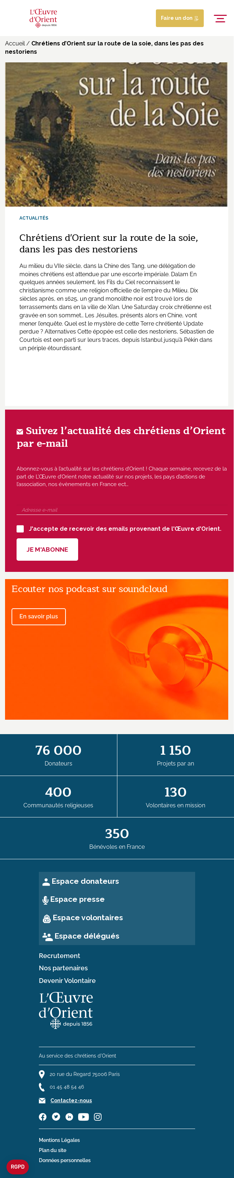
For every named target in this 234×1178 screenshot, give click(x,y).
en (76, 307)
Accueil (15, 43)
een (58, 339)
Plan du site (52, 1150)
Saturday (146, 307)
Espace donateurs (85, 881)
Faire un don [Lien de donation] (180, 18)
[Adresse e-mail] (122, 510)
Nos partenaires (63, 968)
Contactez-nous (71, 1100)
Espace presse (77, 899)
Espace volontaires (88, 917)
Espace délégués (87, 935)
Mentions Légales (59, 1140)
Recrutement (59, 955)
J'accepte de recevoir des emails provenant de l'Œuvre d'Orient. (119, 529)
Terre (147, 323)
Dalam (179, 274)
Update (193, 323)
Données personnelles (65, 1160)
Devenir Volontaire (67, 980)
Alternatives (60, 331)
